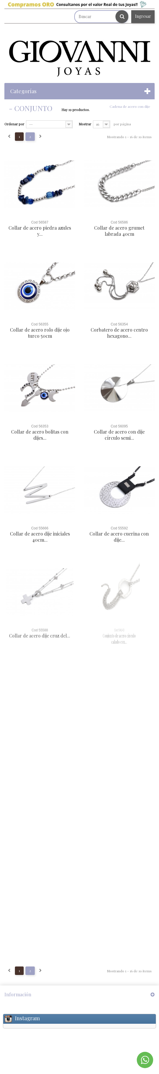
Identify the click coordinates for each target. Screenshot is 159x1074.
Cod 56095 (119, 426)
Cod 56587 (40, 222)
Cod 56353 (40, 426)
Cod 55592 (119, 528)
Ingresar (143, 16)
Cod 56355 (40, 324)
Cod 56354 (119, 324)
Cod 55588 (40, 630)
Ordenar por (14, 124)
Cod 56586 (119, 222)
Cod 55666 (39, 528)
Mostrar (85, 124)
